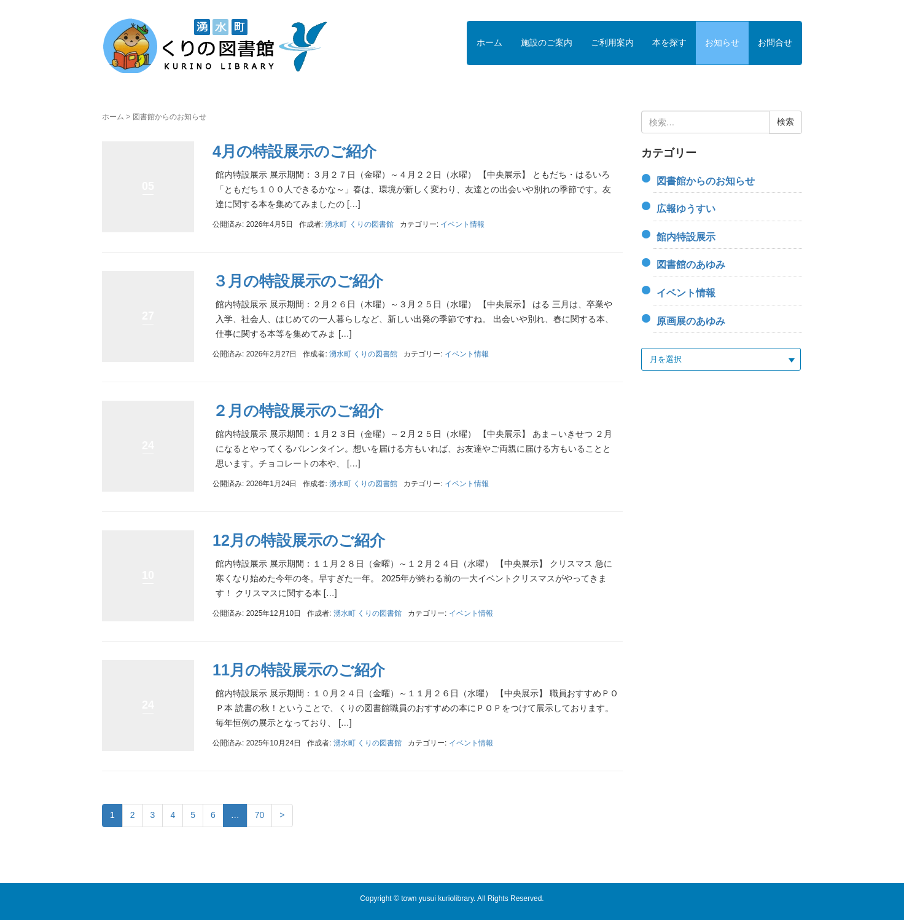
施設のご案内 (546, 42)
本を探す (669, 42)
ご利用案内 (612, 42)
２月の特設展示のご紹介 (297, 410)
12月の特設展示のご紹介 (298, 540)
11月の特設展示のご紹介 (298, 669)
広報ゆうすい (686, 208)
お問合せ (775, 42)
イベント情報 (462, 224)
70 (260, 815)
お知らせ (722, 42)
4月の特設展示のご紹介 (294, 151)
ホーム (489, 42)
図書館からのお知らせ (706, 181)
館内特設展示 (686, 237)
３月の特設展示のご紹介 (297, 280)
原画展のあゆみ (691, 321)
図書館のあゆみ (691, 264)
